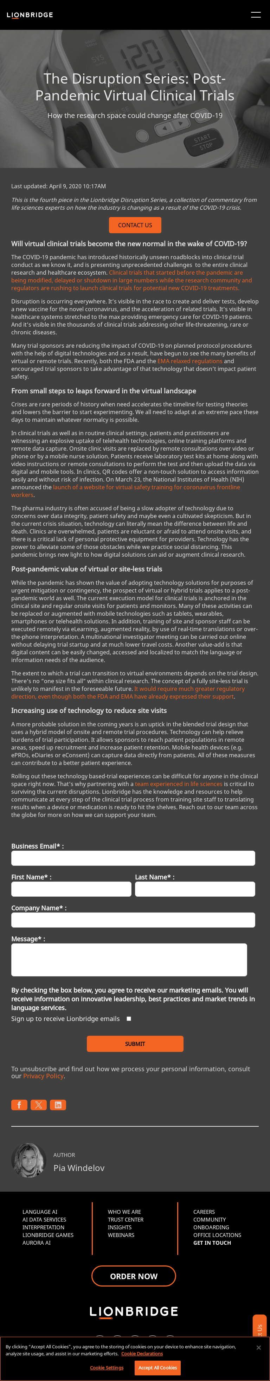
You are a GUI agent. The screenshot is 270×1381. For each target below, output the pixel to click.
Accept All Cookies (158, 1367)
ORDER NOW (134, 1276)
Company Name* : (38, 908)
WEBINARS (121, 1234)
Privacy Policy (43, 1076)
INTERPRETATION (43, 1227)
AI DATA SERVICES (44, 1219)
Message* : (28, 939)
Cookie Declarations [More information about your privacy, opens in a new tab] (142, 1353)
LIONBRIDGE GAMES (47, 1234)
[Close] (258, 1347)
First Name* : (31, 877)
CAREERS (204, 1211)
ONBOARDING (211, 1227)
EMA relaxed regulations (190, 361)
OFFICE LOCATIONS (217, 1234)
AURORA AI (36, 1242)
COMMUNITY (209, 1219)
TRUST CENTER (125, 1219)
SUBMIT (135, 1043)
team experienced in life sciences (179, 784)
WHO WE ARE (124, 1211)
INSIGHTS (119, 1227)
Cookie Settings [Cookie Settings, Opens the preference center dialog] (106, 1367)
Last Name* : (154, 877)
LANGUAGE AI (39, 1211)
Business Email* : (37, 846)
